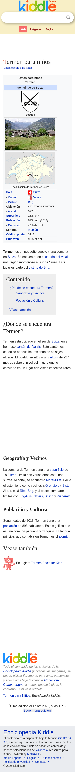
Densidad (14, 225)
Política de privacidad (16, 761)
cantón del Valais (57, 257)
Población (13, 220)
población (10, 526)
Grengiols (52, 485)
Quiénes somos (51, 758)
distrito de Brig (39, 267)
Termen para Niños (16, 695)
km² (13, 475)
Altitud (12, 211)
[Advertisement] (37, 45)
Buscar (68, 17)
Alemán (33, 229)
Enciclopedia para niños (18, 67)
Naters (38, 496)
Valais (37, 197)
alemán (64, 536)
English (50, 29)
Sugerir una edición (37, 710)
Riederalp (63, 496)
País (9, 192)
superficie (57, 469)
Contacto (40, 761)
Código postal (15, 234)
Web (23, 29)
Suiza (36, 192)
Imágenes (35, 29)
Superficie (13, 215)
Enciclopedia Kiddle (17, 671)
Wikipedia (42, 750)
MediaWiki (33, 753)
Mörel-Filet (53, 480)
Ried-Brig (26, 491)
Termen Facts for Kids (46, 563)
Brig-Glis (25, 496)
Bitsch (49, 496)
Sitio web (12, 239)
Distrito (12, 202)
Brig (30, 202)
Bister (66, 485)
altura (54, 357)
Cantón (12, 197)
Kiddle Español (12, 758)
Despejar (60, 17)
